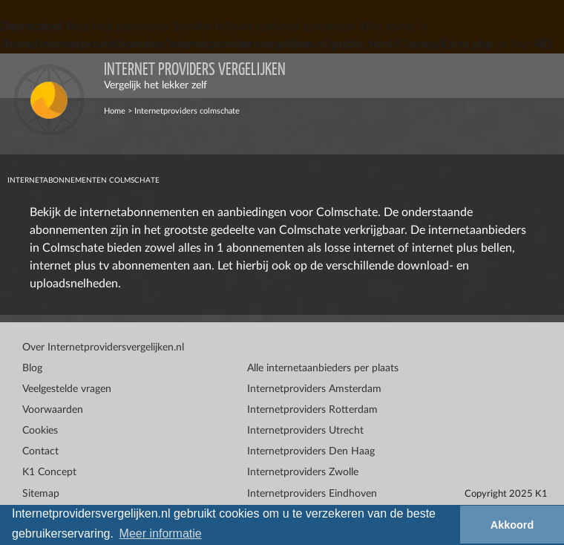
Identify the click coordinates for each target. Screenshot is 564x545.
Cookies (40, 430)
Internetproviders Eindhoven (312, 494)
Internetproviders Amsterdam (314, 389)
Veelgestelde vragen (66, 389)
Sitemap (40, 494)
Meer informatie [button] (160, 533)
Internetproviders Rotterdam (312, 410)
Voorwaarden (52, 410)
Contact (40, 451)
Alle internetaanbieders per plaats (323, 368)
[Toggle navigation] (542, 76)
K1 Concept (49, 472)
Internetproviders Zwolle (302, 472)
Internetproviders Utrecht (305, 430)
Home (114, 111)
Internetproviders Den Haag (311, 451)
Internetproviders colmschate (187, 111)
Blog (32, 368)
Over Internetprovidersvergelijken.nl (103, 347)
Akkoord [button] (512, 525)
